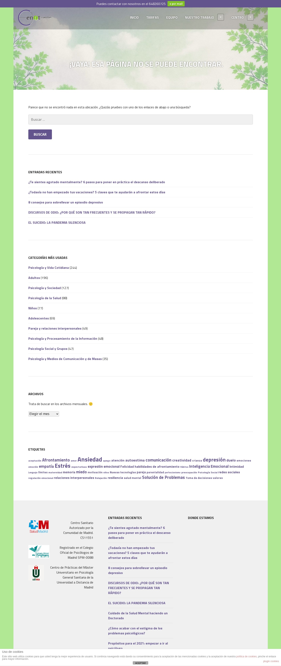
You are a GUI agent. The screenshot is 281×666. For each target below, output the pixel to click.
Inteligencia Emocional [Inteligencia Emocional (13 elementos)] (209, 466)
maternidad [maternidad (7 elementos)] (55, 472)
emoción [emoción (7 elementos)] (33, 467)
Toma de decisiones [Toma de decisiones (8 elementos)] (199, 478)
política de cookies (246, 656)
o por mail (176, 4)
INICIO (134, 17)
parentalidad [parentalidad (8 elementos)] (155, 472)
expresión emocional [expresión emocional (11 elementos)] (104, 466)
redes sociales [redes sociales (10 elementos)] (229, 472)
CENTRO (242, 17)
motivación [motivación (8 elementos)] (95, 472)
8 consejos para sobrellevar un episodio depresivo (65, 202)
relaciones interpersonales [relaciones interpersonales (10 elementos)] (74, 477)
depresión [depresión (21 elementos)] (214, 460)
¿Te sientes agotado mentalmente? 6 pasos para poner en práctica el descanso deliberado (96, 181)
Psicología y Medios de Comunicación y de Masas (65, 358)
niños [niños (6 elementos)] (106, 472)
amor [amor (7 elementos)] (74, 461)
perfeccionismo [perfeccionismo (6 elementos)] (173, 472)
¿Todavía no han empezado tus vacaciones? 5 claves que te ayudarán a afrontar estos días (96, 192)
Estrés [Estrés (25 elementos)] (63, 466)
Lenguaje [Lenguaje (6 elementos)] (32, 472)
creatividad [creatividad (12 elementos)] (181, 460)
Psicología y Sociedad (44, 287)
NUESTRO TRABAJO (204, 17)
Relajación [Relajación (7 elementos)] (101, 478)
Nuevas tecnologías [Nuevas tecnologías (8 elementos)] (123, 472)
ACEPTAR (140, 663)
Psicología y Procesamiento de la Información (62, 338)
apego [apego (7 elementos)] (106, 461)
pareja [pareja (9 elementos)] (141, 472)
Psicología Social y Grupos (47, 348)
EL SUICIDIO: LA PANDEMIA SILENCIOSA (57, 222)
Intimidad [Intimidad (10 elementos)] (237, 466)
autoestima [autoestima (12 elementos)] (135, 460)
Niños (32, 308)
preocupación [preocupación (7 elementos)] (189, 472)
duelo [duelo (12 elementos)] (231, 460)
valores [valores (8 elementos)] (218, 478)
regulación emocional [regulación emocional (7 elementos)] (40, 478)
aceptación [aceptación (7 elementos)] (34, 461)
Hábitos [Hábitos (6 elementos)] (184, 467)
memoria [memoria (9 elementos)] (69, 472)
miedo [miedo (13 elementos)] (81, 472)
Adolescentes (38, 318)
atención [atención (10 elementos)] (117, 460)
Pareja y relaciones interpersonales (54, 328)
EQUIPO (172, 17)
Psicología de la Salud (44, 297)
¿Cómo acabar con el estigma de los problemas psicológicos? (135, 631)
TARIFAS (152, 17)
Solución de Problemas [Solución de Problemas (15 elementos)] (163, 477)
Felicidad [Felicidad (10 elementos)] (127, 466)
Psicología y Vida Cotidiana (48, 267)
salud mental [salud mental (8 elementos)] (132, 478)
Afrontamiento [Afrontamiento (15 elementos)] (56, 460)
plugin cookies (271, 661)
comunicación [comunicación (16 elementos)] (158, 460)
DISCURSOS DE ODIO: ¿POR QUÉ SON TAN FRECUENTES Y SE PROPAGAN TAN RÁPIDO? (91, 212)
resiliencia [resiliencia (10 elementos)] (115, 477)
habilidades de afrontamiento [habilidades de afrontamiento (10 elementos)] (157, 466)
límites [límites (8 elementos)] (43, 472)
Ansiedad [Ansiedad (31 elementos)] (90, 459)
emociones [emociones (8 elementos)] (244, 460)
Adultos (34, 277)
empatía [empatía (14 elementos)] (46, 466)
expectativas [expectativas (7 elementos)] (79, 467)
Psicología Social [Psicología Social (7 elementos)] (208, 472)
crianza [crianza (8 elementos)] (197, 460)
